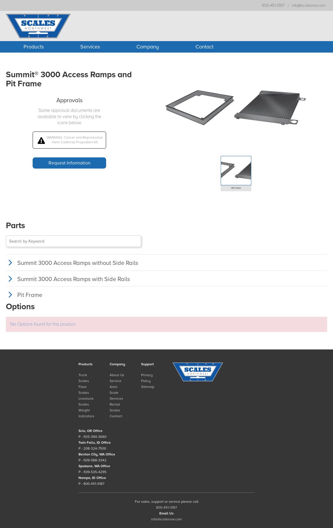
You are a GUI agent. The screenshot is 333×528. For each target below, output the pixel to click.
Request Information (69, 163)
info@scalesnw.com (308, 5)
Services (90, 46)
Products (34, 46)
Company (147, 46)
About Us (117, 375)
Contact (204, 46)
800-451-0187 (273, 5)
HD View (236, 188)
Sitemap (147, 387)
